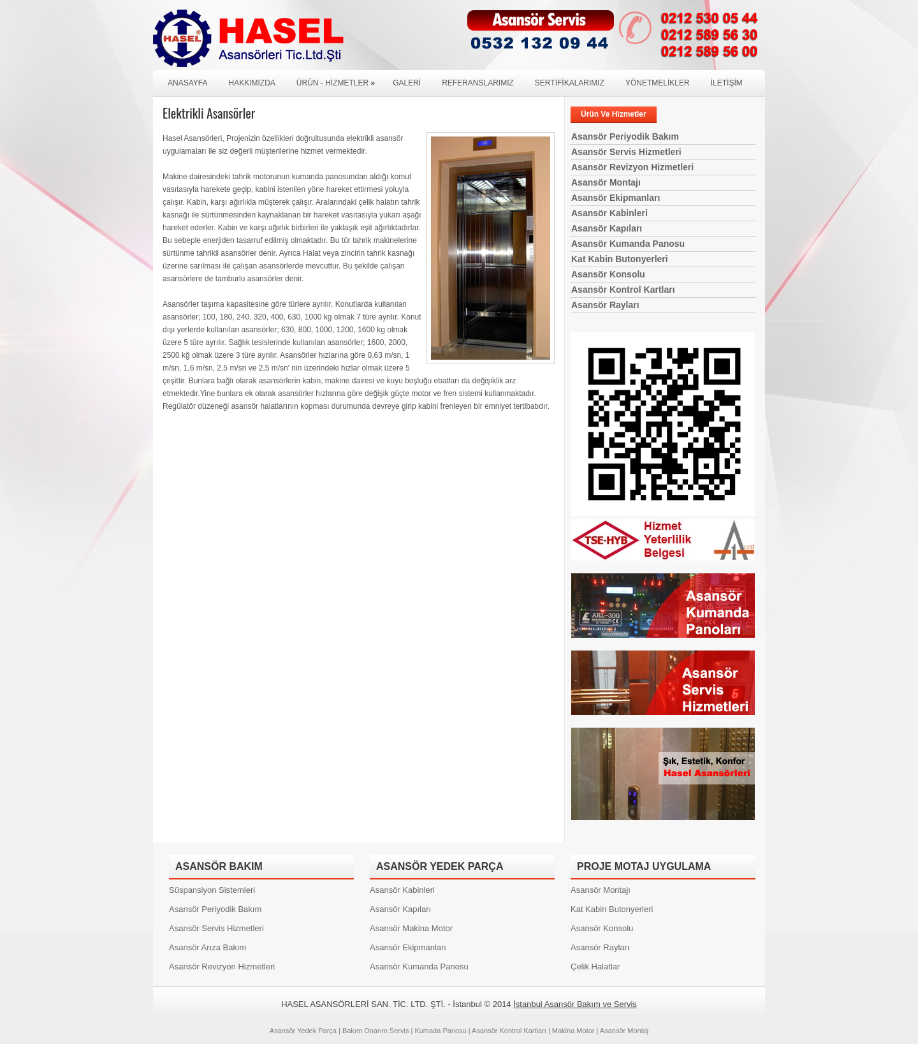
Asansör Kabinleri (609, 213)
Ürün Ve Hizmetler (613, 114)
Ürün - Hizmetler (338, 78)
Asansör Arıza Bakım (207, 947)
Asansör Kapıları (606, 228)
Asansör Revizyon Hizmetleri (632, 167)
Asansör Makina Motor (411, 928)
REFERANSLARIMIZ (478, 82)
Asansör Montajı (606, 182)
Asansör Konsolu (608, 274)
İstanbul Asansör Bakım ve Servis (575, 1004)
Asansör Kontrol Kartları (623, 289)
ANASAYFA (187, 82)
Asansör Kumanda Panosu (628, 244)
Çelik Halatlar (595, 966)
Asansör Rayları (605, 305)
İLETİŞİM (727, 82)
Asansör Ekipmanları (615, 198)
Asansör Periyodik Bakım (625, 136)
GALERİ (407, 82)
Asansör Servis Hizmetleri (626, 152)
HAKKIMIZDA (251, 82)
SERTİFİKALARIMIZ (569, 82)
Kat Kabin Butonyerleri (619, 259)
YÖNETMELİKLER (657, 82)
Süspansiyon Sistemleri (212, 890)
